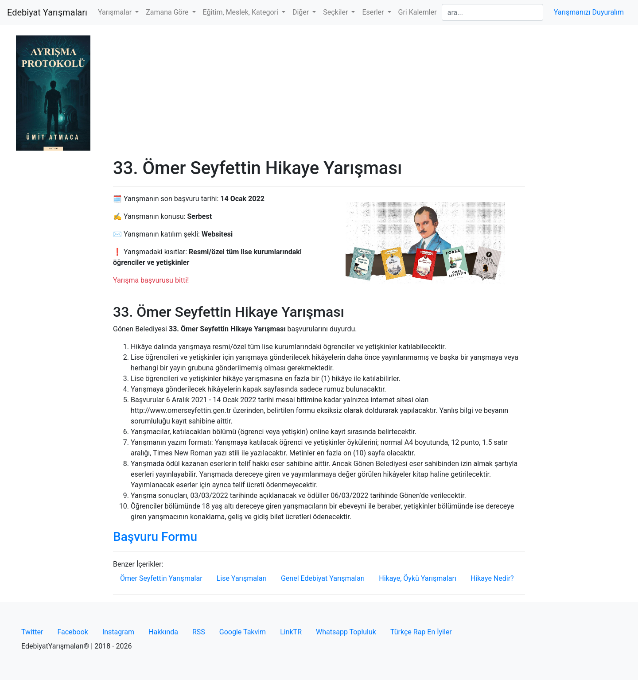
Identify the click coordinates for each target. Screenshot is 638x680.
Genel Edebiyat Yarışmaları (323, 578)
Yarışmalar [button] (115, 12)
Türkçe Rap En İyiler (421, 632)
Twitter (32, 632)
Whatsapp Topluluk (346, 632)
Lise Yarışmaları (242, 578)
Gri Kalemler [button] (417, 12)
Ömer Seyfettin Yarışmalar (161, 578)
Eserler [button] (373, 12)
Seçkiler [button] (336, 12)
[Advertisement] (319, 91)
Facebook (72, 632)
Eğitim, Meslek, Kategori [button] (241, 12)
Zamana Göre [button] (168, 12)
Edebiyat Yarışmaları (47, 12)
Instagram (118, 632)
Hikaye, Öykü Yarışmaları (417, 578)
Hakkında (163, 632)
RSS (198, 632)
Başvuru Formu (155, 536)
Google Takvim (242, 632)
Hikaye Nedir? (492, 578)
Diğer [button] (301, 12)
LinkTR (291, 632)
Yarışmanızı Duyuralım (589, 12)
